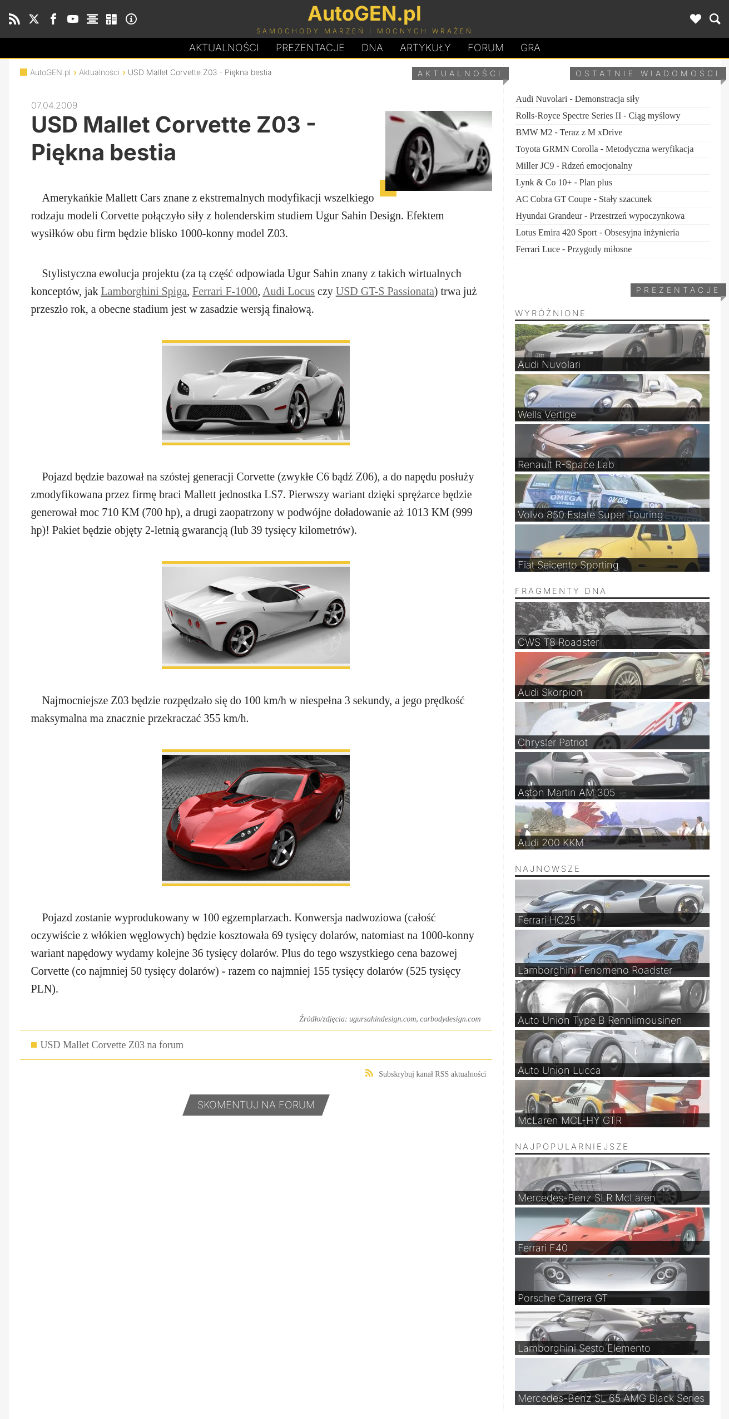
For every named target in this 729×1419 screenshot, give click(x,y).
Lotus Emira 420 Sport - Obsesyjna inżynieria (598, 232)
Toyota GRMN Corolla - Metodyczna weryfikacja (605, 149)
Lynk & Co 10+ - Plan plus (564, 182)
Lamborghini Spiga (144, 291)
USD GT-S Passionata (385, 291)
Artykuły (425, 47)
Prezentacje (310, 47)
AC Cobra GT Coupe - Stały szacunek (584, 199)
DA (372, 48)
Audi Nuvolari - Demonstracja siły (577, 99)
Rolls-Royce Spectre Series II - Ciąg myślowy (598, 115)
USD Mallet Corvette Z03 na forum (112, 1044)
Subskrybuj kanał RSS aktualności (425, 1073)
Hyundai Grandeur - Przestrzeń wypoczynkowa (600, 215)
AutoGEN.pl (50, 72)
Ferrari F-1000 (224, 291)
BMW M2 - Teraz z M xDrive (569, 132)
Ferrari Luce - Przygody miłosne (574, 249)
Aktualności (224, 47)
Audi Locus (288, 291)
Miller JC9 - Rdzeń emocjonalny (574, 165)
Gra (530, 47)
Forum (486, 47)
